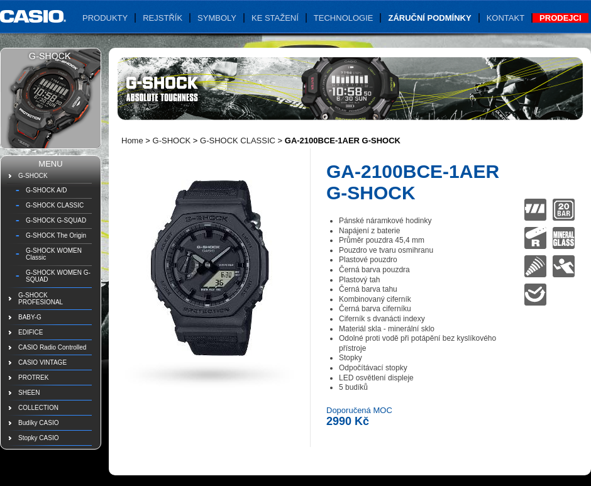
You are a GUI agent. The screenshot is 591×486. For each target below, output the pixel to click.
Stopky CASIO (38, 437)
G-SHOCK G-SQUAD (56, 220)
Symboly (216, 18)
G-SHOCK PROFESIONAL (40, 299)
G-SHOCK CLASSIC (55, 205)
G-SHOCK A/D (46, 190)
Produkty (105, 18)
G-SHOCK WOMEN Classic (54, 254)
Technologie (343, 18)
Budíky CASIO (38, 422)
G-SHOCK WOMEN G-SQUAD (58, 276)
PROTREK (33, 377)
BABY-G (29, 317)
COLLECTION (38, 407)
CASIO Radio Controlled (52, 347)
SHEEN (29, 392)
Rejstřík (162, 18)
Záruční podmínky (429, 18)
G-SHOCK (33, 175)
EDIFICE (30, 332)
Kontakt (505, 18)
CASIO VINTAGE (42, 362)
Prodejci (560, 18)
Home (132, 140)
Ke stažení (275, 18)
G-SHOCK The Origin (56, 235)
